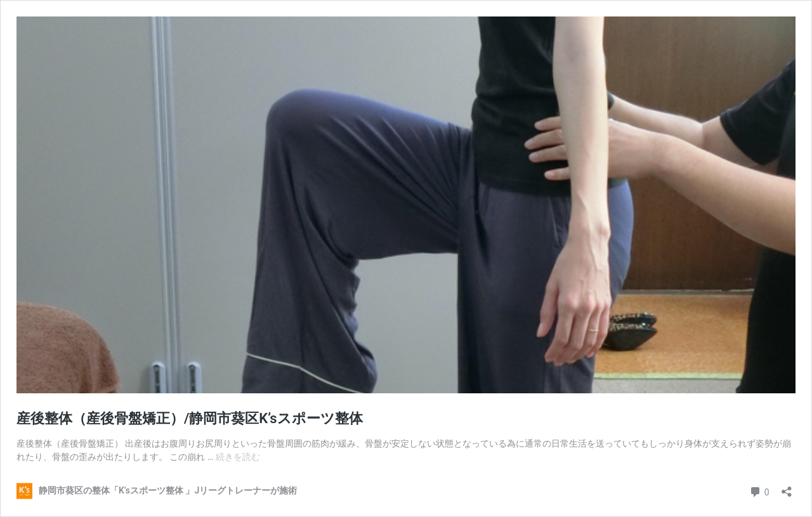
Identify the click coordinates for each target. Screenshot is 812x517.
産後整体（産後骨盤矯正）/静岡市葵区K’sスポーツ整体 (189, 418)
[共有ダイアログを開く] (787, 487)
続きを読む (238, 457)
